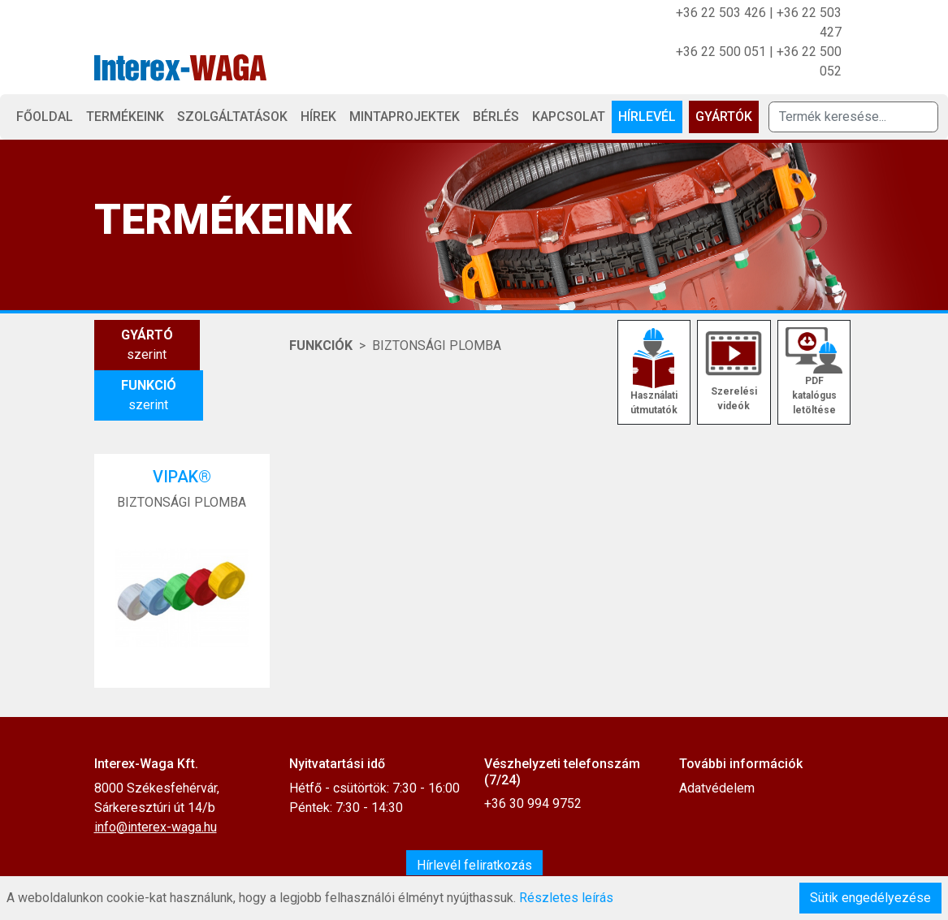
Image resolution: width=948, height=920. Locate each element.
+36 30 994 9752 (533, 803)
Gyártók (723, 116)
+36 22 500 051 (721, 51)
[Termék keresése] (853, 117)
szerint (147, 344)
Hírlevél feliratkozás (474, 865)
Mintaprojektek (404, 116)
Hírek (318, 116)
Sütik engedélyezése (870, 897)
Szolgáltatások (232, 116)
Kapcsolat (568, 116)
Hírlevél (647, 116)
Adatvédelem (717, 788)
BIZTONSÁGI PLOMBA (436, 345)
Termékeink (125, 116)
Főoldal (44, 116)
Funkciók (321, 345)
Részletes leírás (566, 897)
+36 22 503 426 (721, 12)
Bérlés (496, 116)
